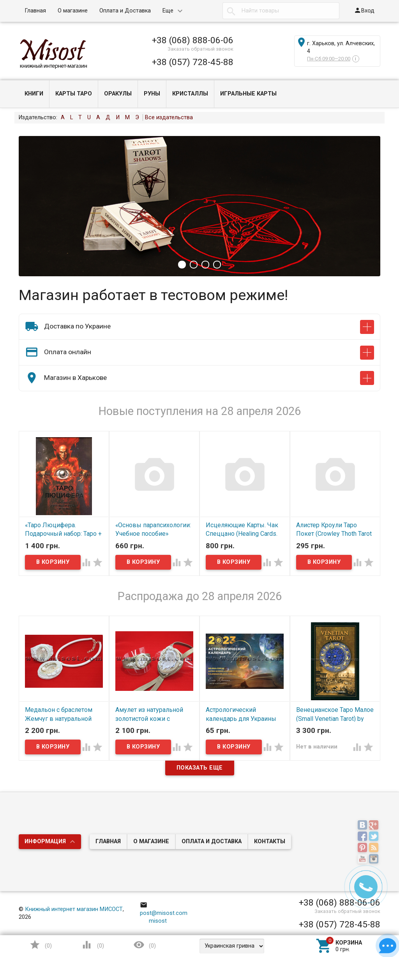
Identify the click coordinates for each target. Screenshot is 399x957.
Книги (34, 93)
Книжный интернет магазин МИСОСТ (74, 909)
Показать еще (200, 768)
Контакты (269, 841)
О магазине (73, 10)
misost (153, 921)
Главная (35, 10)
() (40, 944)
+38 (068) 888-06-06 (192, 40)
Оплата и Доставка (125, 10)
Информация (45, 841)
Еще (167, 10)
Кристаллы (190, 93)
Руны (152, 93)
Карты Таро (73, 93)
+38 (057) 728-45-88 (192, 62)
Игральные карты (248, 93)
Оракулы (118, 93)
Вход (364, 10)
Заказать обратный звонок (200, 49)
